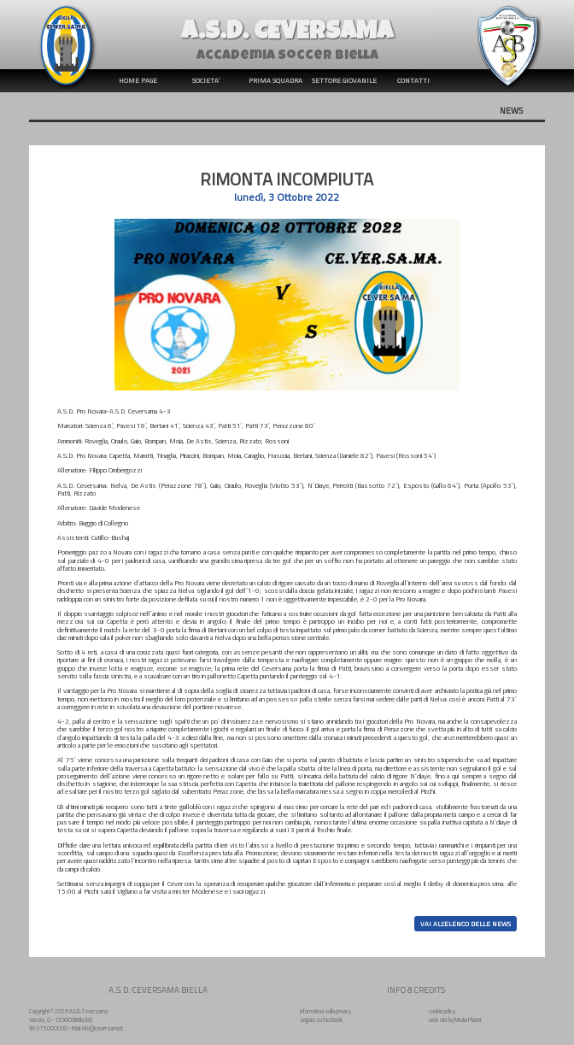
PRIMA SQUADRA (275, 80)
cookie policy (442, 1011)
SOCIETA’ (206, 80)
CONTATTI (413, 80)
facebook (333, 1019)
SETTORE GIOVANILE (344, 80)
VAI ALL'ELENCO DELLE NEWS (465, 924)
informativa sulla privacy (325, 1011)
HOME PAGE (138, 80)
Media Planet (468, 1019)
